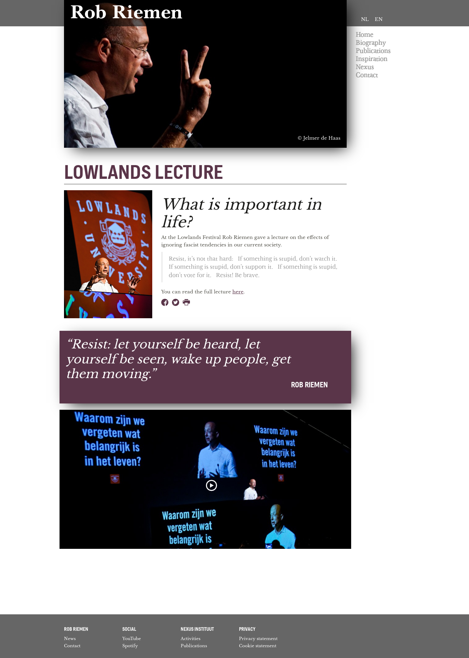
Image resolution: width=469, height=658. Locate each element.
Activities (190, 638)
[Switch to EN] (379, 19)
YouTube (131, 638)
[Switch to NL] (365, 19)
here (237, 292)
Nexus (365, 67)
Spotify (130, 645)
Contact (367, 75)
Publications (373, 51)
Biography (371, 42)
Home (364, 34)
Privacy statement (258, 638)
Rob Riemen (126, 14)
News (70, 638)
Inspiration (371, 59)
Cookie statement (257, 645)
